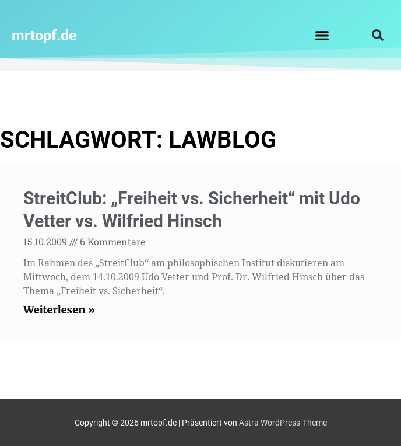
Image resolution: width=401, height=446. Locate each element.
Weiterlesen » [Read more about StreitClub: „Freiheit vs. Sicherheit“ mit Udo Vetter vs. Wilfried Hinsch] (59, 309)
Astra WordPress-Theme (283, 422)
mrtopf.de (44, 35)
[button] (322, 35)
